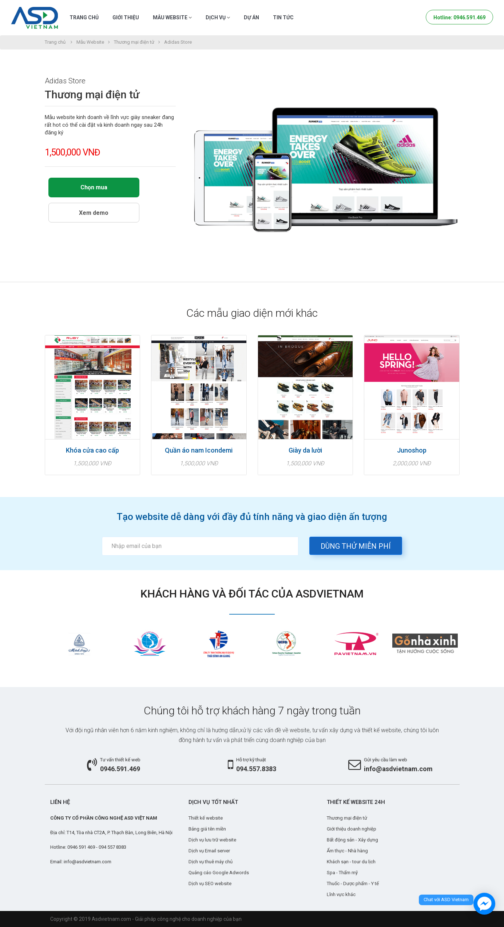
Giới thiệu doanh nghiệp (351, 829)
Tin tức (283, 17)
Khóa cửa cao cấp (92, 450)
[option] (79, 643)
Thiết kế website (205, 818)
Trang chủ (84, 17)
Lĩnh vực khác (341, 894)
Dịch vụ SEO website (209, 883)
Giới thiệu (125, 17)
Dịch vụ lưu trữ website (212, 840)
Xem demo (93, 212)
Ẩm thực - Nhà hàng (347, 850)
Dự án (251, 17)
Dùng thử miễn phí (356, 546)
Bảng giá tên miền (207, 829)
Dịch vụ (218, 17)
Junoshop (411, 450)
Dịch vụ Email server (209, 850)
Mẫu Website (172, 17)
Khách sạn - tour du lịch (351, 861)
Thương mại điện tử (134, 42)
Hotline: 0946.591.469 (459, 17)
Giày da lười (305, 450)
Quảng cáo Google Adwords (218, 872)
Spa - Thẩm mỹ (342, 872)
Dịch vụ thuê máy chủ (210, 861)
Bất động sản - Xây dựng (352, 840)
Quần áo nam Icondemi (199, 450)
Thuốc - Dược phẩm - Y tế (353, 883)
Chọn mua (93, 187)
